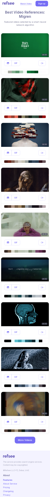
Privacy (6, 495)
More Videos (25, 440)
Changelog (8, 491)
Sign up (41, 3)
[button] (8, 63)
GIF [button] (15, 63)
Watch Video (26, 4)
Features (7, 480)
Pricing (6, 487)
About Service (10, 483)
